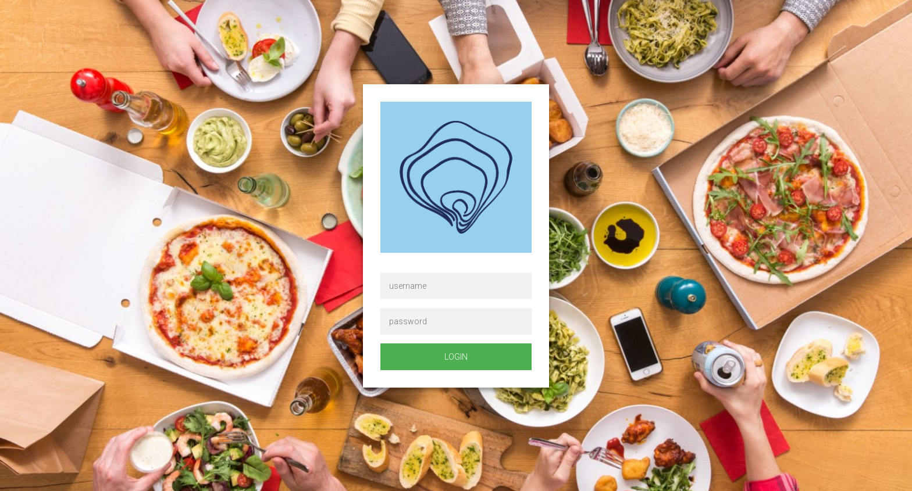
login (456, 356)
